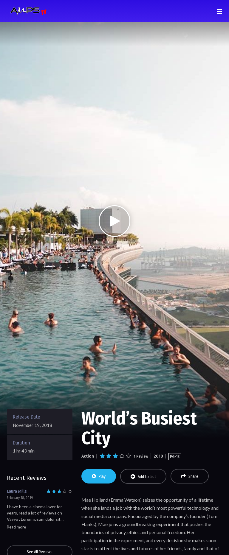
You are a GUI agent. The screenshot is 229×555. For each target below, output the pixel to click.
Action (87, 456)
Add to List (143, 476)
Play (99, 476)
